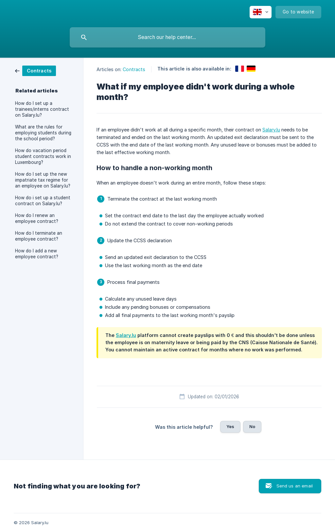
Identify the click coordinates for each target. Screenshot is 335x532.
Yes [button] (230, 426)
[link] (35, 70)
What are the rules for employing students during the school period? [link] (43, 132)
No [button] (252, 426)
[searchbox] (167, 37)
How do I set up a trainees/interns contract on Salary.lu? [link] (42, 109)
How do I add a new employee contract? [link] (36, 253)
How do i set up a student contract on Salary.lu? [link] (42, 200)
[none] (261, 12)
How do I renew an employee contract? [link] (36, 218)
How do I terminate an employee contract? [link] (38, 236)
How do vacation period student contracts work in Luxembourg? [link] (43, 156)
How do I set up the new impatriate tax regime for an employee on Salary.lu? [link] (42, 179)
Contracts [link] (134, 69)
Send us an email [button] (294, 485)
